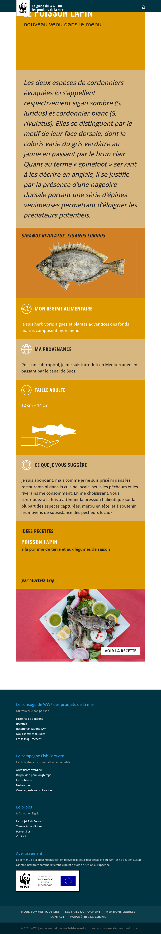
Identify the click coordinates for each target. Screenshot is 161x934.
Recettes (21, 724)
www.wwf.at (48, 928)
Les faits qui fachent (28, 739)
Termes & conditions (29, 826)
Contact (21, 836)
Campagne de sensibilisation (34, 790)
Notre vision (24, 785)
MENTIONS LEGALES (120, 912)
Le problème (24, 780)
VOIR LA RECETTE (120, 650)
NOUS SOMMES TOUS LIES (40, 912)
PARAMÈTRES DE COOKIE (88, 917)
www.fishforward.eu (29, 770)
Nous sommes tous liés (30, 734)
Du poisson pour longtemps (33, 775)
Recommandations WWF (31, 729)
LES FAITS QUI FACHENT (82, 912)
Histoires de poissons (29, 719)
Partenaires (23, 831)
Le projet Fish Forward (30, 821)
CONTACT (57, 917)
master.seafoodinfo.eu (124, 928)
